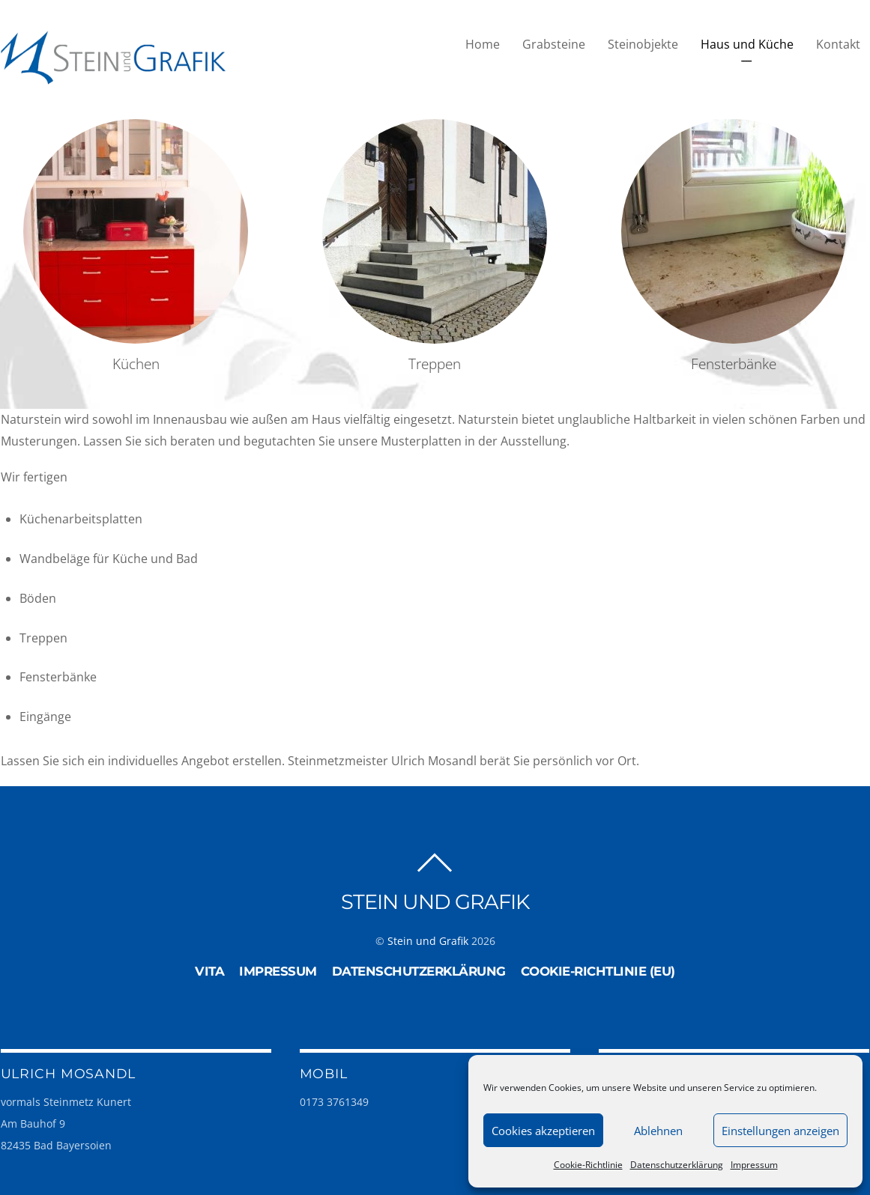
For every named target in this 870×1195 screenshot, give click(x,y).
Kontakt (838, 44)
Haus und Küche (747, 44)
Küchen (136, 363)
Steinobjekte (643, 44)
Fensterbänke (733, 363)
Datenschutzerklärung (676, 1164)
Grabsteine (553, 44)
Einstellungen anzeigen (780, 1130)
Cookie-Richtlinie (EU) (598, 971)
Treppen (434, 363)
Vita (209, 971)
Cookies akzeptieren (543, 1130)
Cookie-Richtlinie (588, 1164)
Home (482, 44)
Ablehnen (658, 1130)
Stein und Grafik (427, 941)
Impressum (754, 1164)
